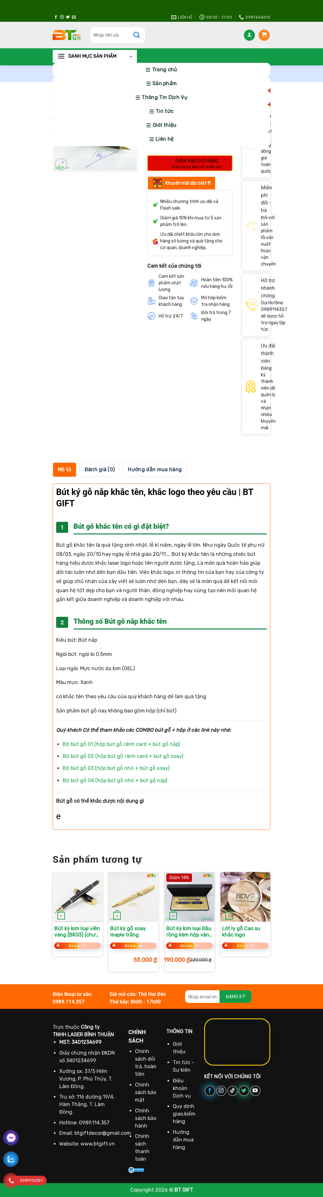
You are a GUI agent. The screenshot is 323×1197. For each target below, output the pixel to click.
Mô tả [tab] (64, 470)
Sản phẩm (164, 83)
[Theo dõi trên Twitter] (68, 17)
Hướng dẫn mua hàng (183, 1139)
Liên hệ (164, 139)
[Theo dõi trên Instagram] (62, 17)
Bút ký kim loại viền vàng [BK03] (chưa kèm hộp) (77, 932)
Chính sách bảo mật (145, 1092)
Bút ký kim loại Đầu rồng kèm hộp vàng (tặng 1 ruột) (189, 932)
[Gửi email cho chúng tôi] (74, 17)
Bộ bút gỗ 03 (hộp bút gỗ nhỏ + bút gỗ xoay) (116, 768)
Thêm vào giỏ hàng (197, 161)
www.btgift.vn (97, 1144)
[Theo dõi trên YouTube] (255, 1091)
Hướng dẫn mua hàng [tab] (155, 470)
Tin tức (164, 111)
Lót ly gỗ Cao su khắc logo (241, 932)
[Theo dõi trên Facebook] (56, 17)
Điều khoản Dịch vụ (182, 1088)
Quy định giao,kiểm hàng (184, 1113)
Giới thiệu (165, 125)
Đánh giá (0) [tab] (100, 470)
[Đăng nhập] (249, 35)
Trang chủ (164, 70)
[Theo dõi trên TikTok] (232, 1091)
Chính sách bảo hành (145, 1118)
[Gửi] (140, 35)
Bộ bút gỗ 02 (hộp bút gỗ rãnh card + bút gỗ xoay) (123, 756)
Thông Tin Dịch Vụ (164, 97)
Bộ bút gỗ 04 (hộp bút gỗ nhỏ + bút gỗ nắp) (115, 780)
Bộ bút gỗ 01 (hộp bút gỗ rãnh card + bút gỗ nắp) (121, 744)
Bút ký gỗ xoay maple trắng (128, 932)
